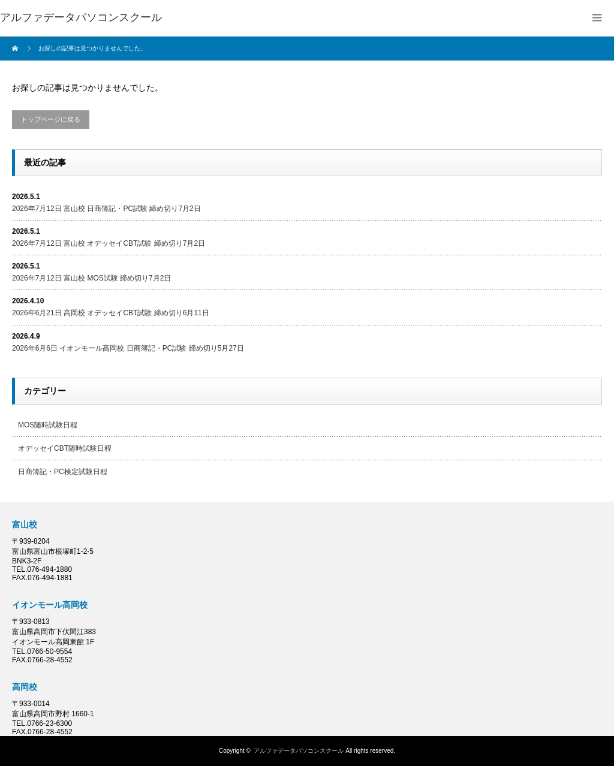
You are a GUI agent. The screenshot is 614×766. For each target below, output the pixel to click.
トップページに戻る (50, 119)
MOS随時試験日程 (47, 425)
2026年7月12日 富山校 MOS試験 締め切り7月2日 (91, 278)
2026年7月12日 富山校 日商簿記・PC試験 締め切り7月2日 (106, 208)
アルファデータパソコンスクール (81, 17)
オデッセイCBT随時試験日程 (65, 448)
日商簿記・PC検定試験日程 (62, 472)
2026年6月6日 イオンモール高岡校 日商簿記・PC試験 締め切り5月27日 (128, 348)
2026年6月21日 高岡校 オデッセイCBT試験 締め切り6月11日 (110, 313)
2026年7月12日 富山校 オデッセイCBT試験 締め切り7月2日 (108, 243)
